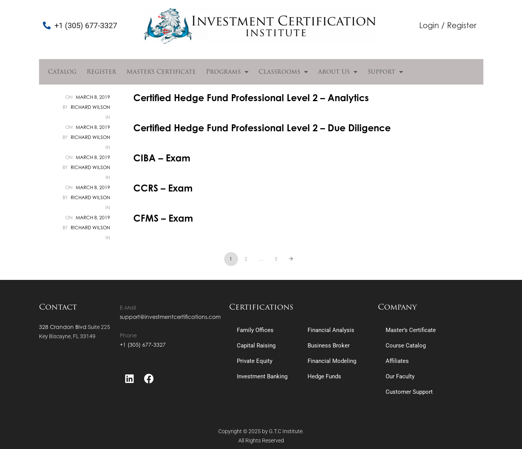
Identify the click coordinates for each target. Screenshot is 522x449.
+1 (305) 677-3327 (143, 344)
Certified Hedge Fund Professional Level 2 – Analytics (251, 97)
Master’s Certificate (161, 71)
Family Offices (255, 330)
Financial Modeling (332, 361)
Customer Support (409, 391)
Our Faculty (400, 376)
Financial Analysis (331, 330)
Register (101, 71)
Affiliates (397, 361)
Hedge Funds (324, 376)
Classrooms (283, 72)
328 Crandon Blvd (63, 327)
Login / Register (447, 25)
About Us (337, 72)
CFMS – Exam (163, 218)
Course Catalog (406, 345)
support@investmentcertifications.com (170, 316)
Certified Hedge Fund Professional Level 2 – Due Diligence (262, 128)
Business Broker (329, 345)
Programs (227, 72)
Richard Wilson (90, 107)
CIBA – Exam (161, 158)
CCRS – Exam (163, 188)
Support (385, 72)
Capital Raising (256, 345)
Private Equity (254, 361)
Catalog (62, 71)
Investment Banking (262, 376)
